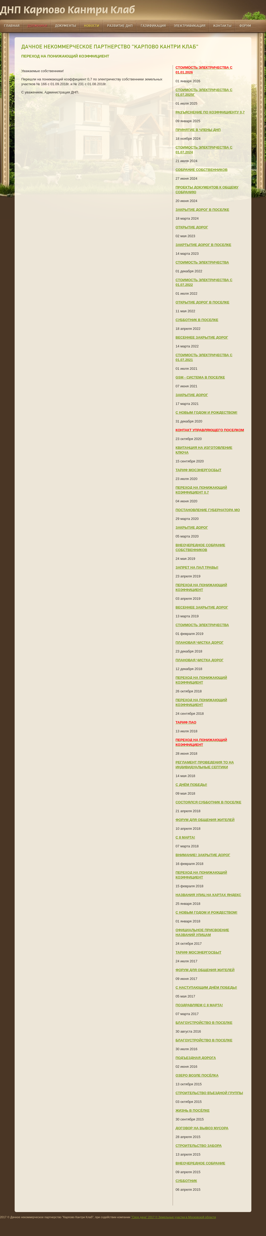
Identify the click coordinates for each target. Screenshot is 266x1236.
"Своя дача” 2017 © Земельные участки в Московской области (173, 1217)
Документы (65, 26)
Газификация (153, 26)
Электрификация (189, 26)
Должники (37, 26)
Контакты (222, 26)
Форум (245, 26)
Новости (91, 26)
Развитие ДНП (120, 26)
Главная (11, 26)
